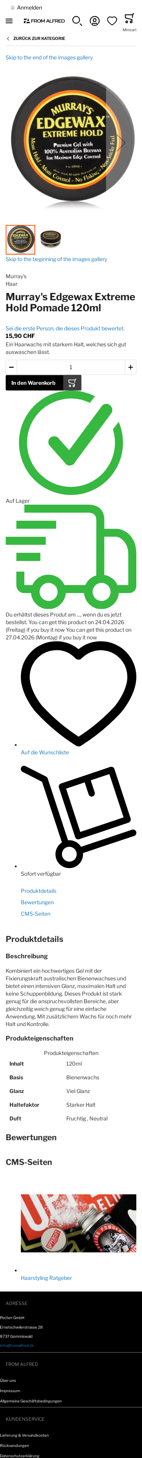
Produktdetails (38, 891)
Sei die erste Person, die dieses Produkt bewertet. (65, 328)
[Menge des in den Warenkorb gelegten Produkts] (71, 367)
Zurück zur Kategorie (39, 38)
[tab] (71, 939)
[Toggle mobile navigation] (9, 20)
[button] (77, 21)
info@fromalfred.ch (17, 1345)
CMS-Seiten (35, 913)
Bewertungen (37, 902)
